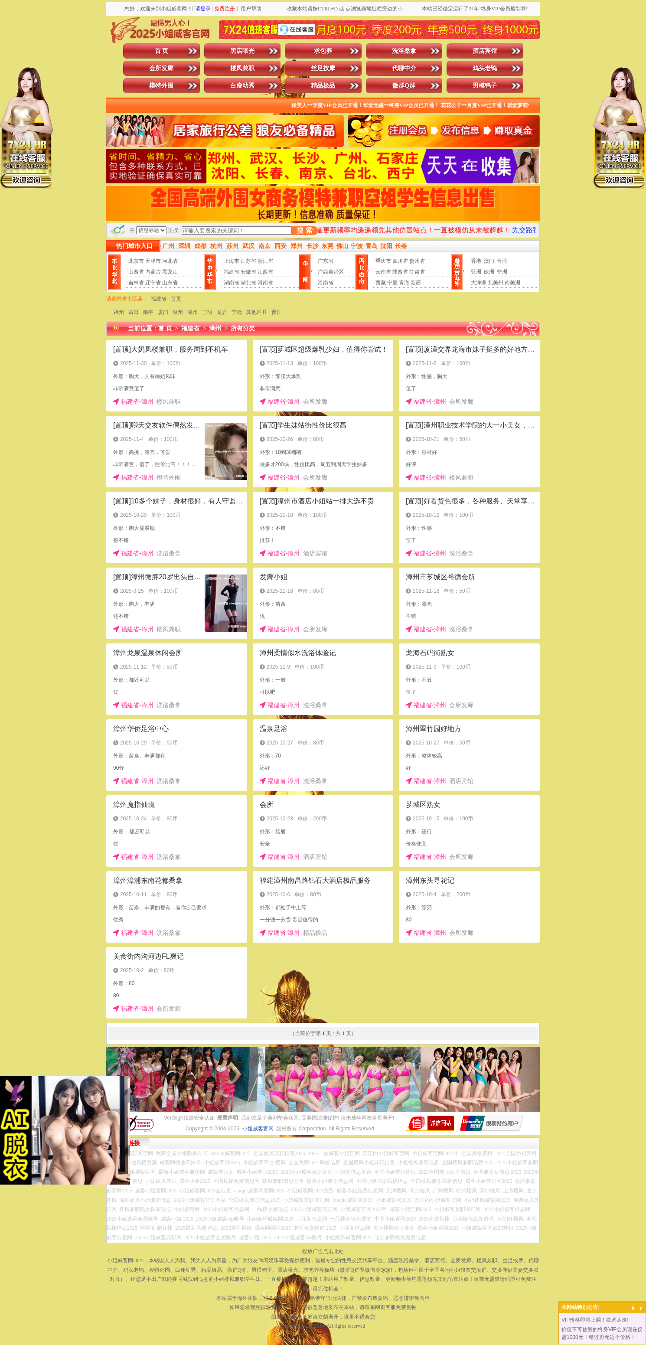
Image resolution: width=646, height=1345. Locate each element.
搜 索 (304, 230)
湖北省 (248, 283)
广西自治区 (331, 272)
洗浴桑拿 (404, 51)
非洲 (502, 272)
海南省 (325, 283)
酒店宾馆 (485, 51)
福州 (119, 312)
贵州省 (417, 261)
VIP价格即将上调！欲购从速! (595, 1320)
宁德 (237, 312)
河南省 (265, 283)
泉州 (178, 312)
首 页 (162, 51)
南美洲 (512, 283)
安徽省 (248, 272)
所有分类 (243, 328)
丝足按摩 (323, 68)
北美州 (495, 283)
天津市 (153, 261)
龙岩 (222, 312)
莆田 (133, 312)
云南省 (383, 272)
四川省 (400, 261)
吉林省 (136, 283)
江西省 (265, 272)
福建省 (231, 272)
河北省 (170, 261)
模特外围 (161, 85)
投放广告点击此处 (323, 1251)
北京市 (136, 261)
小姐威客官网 (258, 1129)
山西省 (136, 272)
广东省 (325, 261)
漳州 (192, 312)
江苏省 (248, 261)
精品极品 (323, 85)
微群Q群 (403, 85)
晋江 (276, 312)
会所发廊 (161, 68)
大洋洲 (478, 283)
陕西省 (400, 272)
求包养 (323, 51)
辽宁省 (153, 283)
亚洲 (476, 272)
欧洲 (489, 272)
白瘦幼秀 (242, 85)
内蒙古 (153, 272)
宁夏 (392, 283)
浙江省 (265, 261)
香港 (476, 261)
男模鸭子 (485, 85)
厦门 (163, 312)
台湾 (502, 261)
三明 (207, 312)
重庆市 (383, 261)
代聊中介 (404, 68)
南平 (148, 312)
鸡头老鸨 (485, 68)
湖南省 (231, 283)
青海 (404, 283)
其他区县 (256, 312)
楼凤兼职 (242, 68)
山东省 (170, 283)
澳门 (489, 261)
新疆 (416, 283)
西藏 (380, 283)
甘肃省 (417, 272)
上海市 (231, 261)
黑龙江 (170, 272)
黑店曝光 (242, 51)
